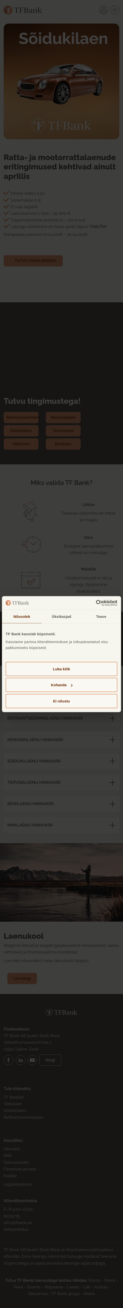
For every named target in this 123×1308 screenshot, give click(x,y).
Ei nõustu (61, 701)
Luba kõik (61, 669)
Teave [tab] (101, 616)
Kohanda (62, 685)
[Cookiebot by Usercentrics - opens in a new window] (95, 603)
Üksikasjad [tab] (61, 616)
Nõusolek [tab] (21, 616)
